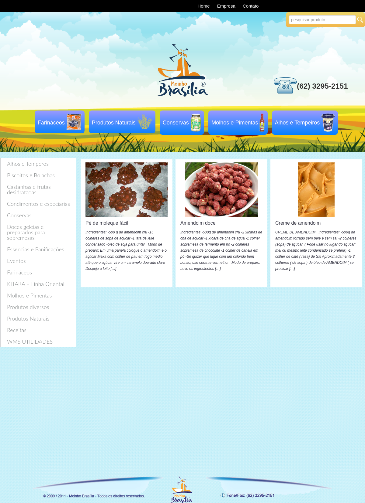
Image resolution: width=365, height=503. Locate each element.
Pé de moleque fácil (106, 223)
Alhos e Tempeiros (297, 123)
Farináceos (51, 123)
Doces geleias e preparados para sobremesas (26, 232)
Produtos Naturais (114, 123)
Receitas (16, 330)
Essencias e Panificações (35, 249)
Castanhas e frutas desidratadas (29, 189)
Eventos (16, 260)
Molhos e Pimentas (234, 123)
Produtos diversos (28, 307)
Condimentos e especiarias (38, 203)
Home (204, 5)
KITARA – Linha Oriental (35, 283)
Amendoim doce (198, 223)
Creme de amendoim (298, 223)
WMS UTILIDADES (30, 341)
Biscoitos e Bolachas (31, 175)
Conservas (176, 123)
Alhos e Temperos (28, 163)
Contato (251, 5)
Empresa (227, 5)
